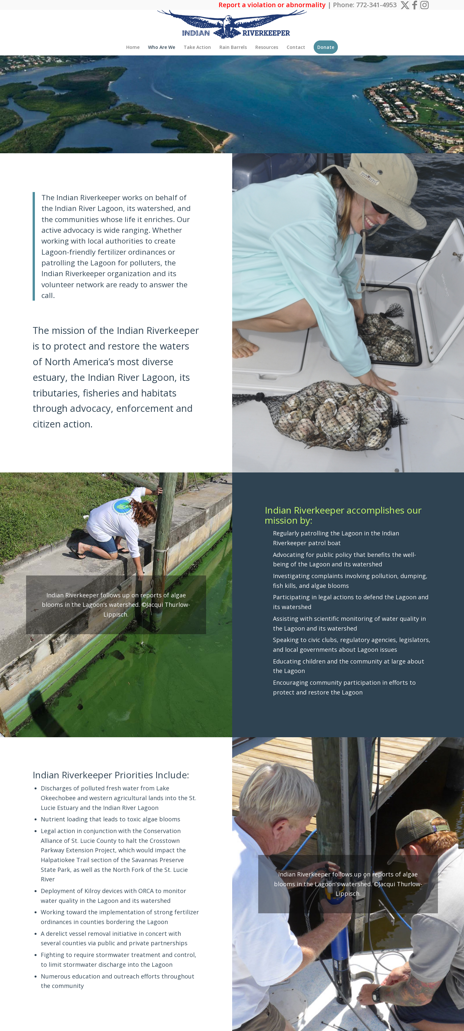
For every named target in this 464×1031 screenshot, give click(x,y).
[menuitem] (133, 47)
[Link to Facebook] (414, 5)
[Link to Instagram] (424, 5)
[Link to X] (405, 5)
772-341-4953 (376, 4)
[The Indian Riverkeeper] (232, 24)
